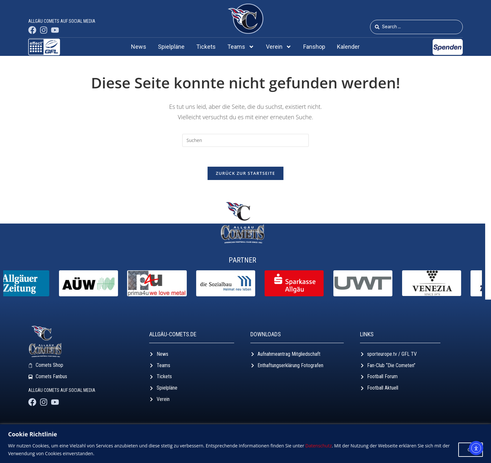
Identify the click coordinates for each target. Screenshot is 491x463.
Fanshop (314, 46)
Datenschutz (318, 446)
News (138, 46)
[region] (245, 443)
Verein (279, 47)
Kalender (348, 46)
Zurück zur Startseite (245, 173)
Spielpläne (171, 46)
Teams (240, 47)
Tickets (206, 46)
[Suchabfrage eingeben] (245, 140)
